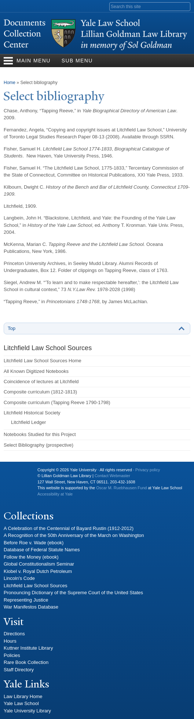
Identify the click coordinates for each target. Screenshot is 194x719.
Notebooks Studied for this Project (40, 434)
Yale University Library (27, 710)
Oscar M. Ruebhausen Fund (121, 488)
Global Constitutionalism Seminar (39, 564)
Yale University (15, 473)
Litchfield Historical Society (32, 412)
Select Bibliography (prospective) (38, 445)
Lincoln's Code (19, 578)
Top (11, 328)
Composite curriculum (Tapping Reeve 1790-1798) (57, 402)
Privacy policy (147, 470)
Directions (14, 633)
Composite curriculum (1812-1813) (40, 392)
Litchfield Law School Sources (35, 585)
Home (9, 82)
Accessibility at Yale (55, 494)
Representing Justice (26, 600)
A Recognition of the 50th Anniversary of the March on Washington (74, 535)
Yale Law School (21, 703)
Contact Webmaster (112, 475)
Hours (10, 641)
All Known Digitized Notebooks (36, 371)
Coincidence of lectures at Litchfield (41, 381)
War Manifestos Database (31, 607)
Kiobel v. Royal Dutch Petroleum (38, 571)
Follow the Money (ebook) (31, 557)
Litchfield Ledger (28, 422)
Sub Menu (77, 60)
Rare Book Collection (26, 662)
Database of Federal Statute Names (42, 549)
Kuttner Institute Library (28, 648)
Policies (12, 655)
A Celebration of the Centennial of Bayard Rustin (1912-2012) (68, 528)
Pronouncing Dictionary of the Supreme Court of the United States (73, 592)
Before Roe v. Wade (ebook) (33, 542)
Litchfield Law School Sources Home (42, 360)
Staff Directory (19, 669)
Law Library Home (23, 696)
